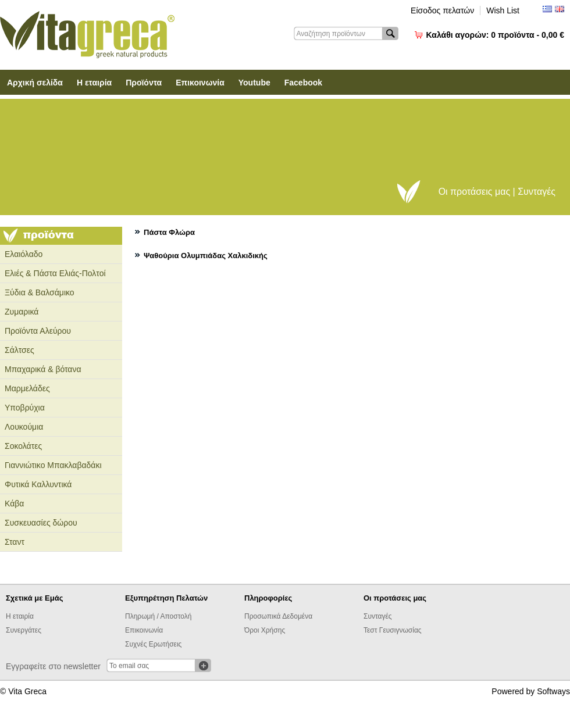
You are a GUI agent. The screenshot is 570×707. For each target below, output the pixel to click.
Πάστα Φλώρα (169, 232)
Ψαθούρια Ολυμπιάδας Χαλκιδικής (206, 255)
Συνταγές (378, 616)
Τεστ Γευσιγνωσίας (393, 630)
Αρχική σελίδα (35, 82)
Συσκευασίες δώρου (41, 522)
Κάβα (14, 503)
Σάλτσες (19, 350)
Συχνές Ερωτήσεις (153, 644)
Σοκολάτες (23, 446)
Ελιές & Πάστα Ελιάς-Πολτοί (55, 273)
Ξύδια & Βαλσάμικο (39, 292)
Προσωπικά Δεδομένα (278, 616)
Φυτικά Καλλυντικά (38, 484)
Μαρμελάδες (27, 388)
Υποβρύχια (25, 407)
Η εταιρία (94, 82)
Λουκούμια (24, 426)
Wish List (502, 10)
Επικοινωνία (200, 82)
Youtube (254, 82)
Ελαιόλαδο (23, 254)
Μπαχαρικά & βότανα (43, 369)
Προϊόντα (144, 82)
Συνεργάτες (23, 630)
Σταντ (14, 542)
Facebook (303, 82)
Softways (553, 691)
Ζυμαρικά (21, 311)
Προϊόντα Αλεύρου (38, 330)
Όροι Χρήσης (264, 630)
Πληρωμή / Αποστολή (158, 616)
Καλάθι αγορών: (495, 35)
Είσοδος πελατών (442, 10)
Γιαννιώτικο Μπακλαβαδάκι (53, 465)
